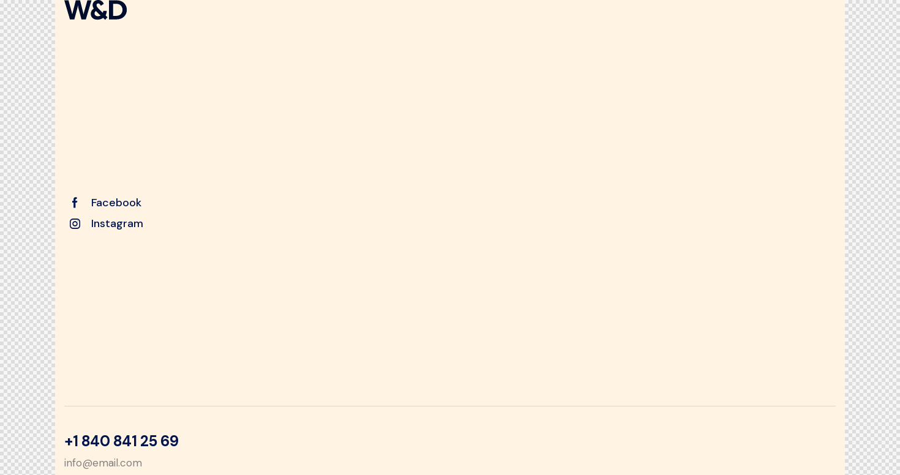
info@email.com (103, 462)
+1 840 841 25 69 (121, 441)
